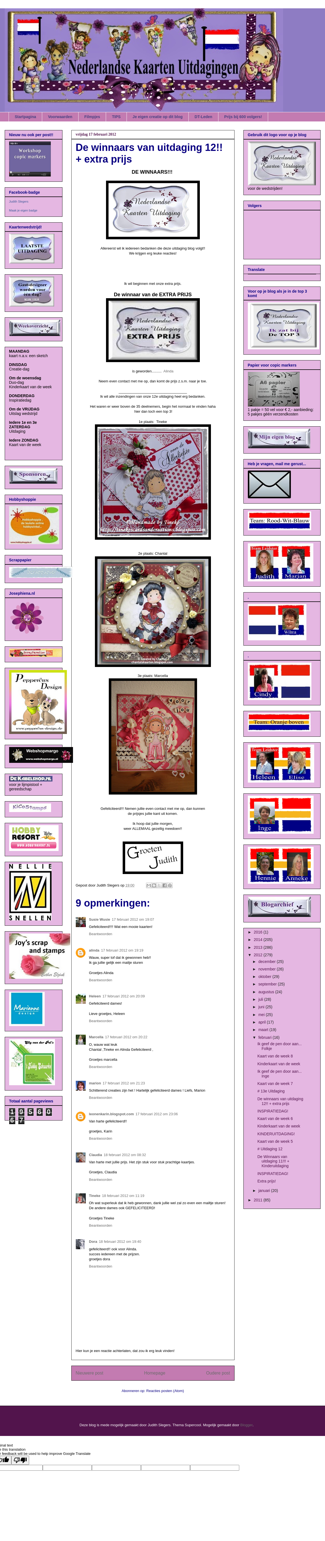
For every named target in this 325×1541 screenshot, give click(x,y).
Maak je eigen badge (23, 210)
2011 (258, 1200)
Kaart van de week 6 (275, 1118)
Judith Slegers (19, 201)
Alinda (168, 371)
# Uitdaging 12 (269, 1149)
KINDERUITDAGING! (276, 1134)
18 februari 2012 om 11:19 (123, 1196)
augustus (266, 992)
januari (264, 1190)
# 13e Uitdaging (270, 1091)
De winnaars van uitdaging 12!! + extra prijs (280, 1101)
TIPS (116, 116)
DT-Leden (203, 116)
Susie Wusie (99, 919)
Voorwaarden (60, 116)
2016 (258, 932)
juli (261, 999)
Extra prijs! (266, 1181)
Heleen (95, 996)
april (262, 1022)
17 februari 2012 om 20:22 (126, 1037)
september (268, 984)
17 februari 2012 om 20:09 (123, 996)
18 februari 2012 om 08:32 (125, 1155)
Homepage (154, 1373)
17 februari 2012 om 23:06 (156, 1114)
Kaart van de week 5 (275, 1141)
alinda (94, 950)
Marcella (96, 1037)
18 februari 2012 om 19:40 (120, 1241)
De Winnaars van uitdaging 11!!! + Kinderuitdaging (273, 1161)
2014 (258, 939)
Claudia (95, 1155)
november (267, 969)
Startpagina (25, 116)
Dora (93, 1241)
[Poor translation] (20, 1460)
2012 (258, 955)
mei (262, 1014)
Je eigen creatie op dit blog (158, 116)
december (267, 961)
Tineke (94, 1196)
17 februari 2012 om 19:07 (133, 919)
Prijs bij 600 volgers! (243, 116)
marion (95, 1083)
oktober (265, 976)
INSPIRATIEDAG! (272, 1111)
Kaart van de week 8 (275, 1056)
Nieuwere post (90, 1373)
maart (263, 1029)
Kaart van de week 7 (275, 1083)
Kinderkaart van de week (278, 1064)
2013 (258, 947)
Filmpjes (92, 116)
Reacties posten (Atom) (165, 1391)
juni (262, 1007)
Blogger (246, 1425)
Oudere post (218, 1373)
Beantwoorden (100, 934)
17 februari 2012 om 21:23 (124, 1083)
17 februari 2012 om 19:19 (122, 950)
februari (265, 1037)
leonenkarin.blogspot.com (111, 1114)
